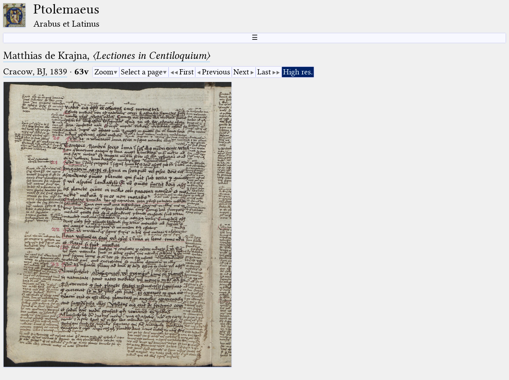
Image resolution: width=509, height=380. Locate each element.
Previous (216, 71)
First (186, 71)
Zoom (103, 71)
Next (241, 71)
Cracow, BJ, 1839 (35, 71)
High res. (298, 71)
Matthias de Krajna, (106, 55)
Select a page (142, 71)
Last (264, 71)
